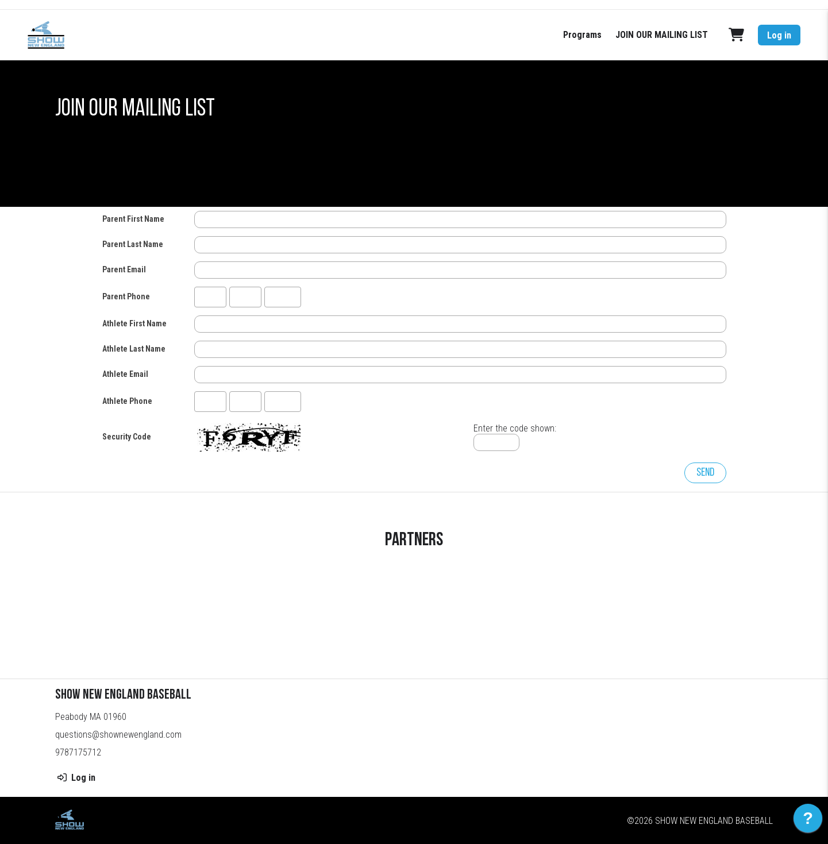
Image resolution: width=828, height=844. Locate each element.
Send (705, 473)
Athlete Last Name (133, 348)
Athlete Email (125, 374)
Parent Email (124, 269)
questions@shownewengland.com (118, 734)
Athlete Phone (127, 401)
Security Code (126, 436)
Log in (779, 35)
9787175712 (78, 752)
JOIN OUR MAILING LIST (661, 34)
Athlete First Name (134, 323)
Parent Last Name (132, 244)
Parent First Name (133, 218)
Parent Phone (126, 296)
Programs (582, 34)
